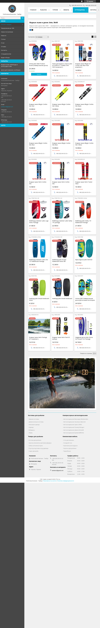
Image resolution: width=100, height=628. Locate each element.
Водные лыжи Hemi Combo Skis (37, 183)
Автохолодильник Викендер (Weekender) (75, 419)
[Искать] (22, 18)
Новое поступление (7, 32)
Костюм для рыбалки (35, 440)
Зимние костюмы (34, 419)
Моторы (93, 10)
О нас (2, 43)
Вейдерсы (32, 430)
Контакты (4, 50)
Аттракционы (80, 10)
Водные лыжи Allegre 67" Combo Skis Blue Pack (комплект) (83, 65)
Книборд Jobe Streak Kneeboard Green (39, 299)
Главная (33, 10)
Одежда (31, 427)
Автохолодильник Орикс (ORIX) (72, 424)
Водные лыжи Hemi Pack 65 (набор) (61, 338)
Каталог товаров (6, 24)
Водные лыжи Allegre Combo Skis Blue (38, 144)
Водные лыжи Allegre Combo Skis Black (84, 105)
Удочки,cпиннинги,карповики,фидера (40, 443)
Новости (3, 35)
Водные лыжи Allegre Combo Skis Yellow (61, 105)
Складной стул (67, 443)
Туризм (55, 10)
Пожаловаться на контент (49, 481)
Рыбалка (43, 10)
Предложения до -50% (7, 28)
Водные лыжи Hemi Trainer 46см (83, 183)
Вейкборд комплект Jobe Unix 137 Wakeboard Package (38, 260)
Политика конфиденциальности (65, 481)
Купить (39, 74)
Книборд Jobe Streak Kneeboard (62, 298)
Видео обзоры (5, 57)
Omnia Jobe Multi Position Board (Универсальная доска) (38, 64)
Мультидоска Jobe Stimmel (83, 260)
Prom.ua (58, 479)
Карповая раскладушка (70, 445)
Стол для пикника (68, 440)
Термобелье (67, 451)
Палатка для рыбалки (69, 448)
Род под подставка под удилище (38, 448)
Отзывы (3, 46)
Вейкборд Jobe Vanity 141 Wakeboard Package (83, 221)
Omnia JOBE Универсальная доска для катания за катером (85, 299)
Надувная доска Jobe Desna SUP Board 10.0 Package (84, 338)
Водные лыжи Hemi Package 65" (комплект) (38, 338)
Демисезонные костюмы (36, 422)
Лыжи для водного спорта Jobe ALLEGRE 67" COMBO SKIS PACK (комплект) (62, 65)
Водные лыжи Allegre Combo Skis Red (38, 105)
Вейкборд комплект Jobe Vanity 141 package (62, 221)
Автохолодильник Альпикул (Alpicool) (74, 422)
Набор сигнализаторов (36, 445)
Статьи (3, 39)
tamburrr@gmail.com (7, 107)
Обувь (31, 433)
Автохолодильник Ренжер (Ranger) (73, 427)
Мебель (66, 10)
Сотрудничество (6, 54)
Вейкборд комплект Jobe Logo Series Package (39, 221)
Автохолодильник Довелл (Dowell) (73, 430)
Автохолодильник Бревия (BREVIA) (73, 433)
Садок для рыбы (33, 451)
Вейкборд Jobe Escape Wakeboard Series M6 (59, 260)
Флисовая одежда (34, 424)
